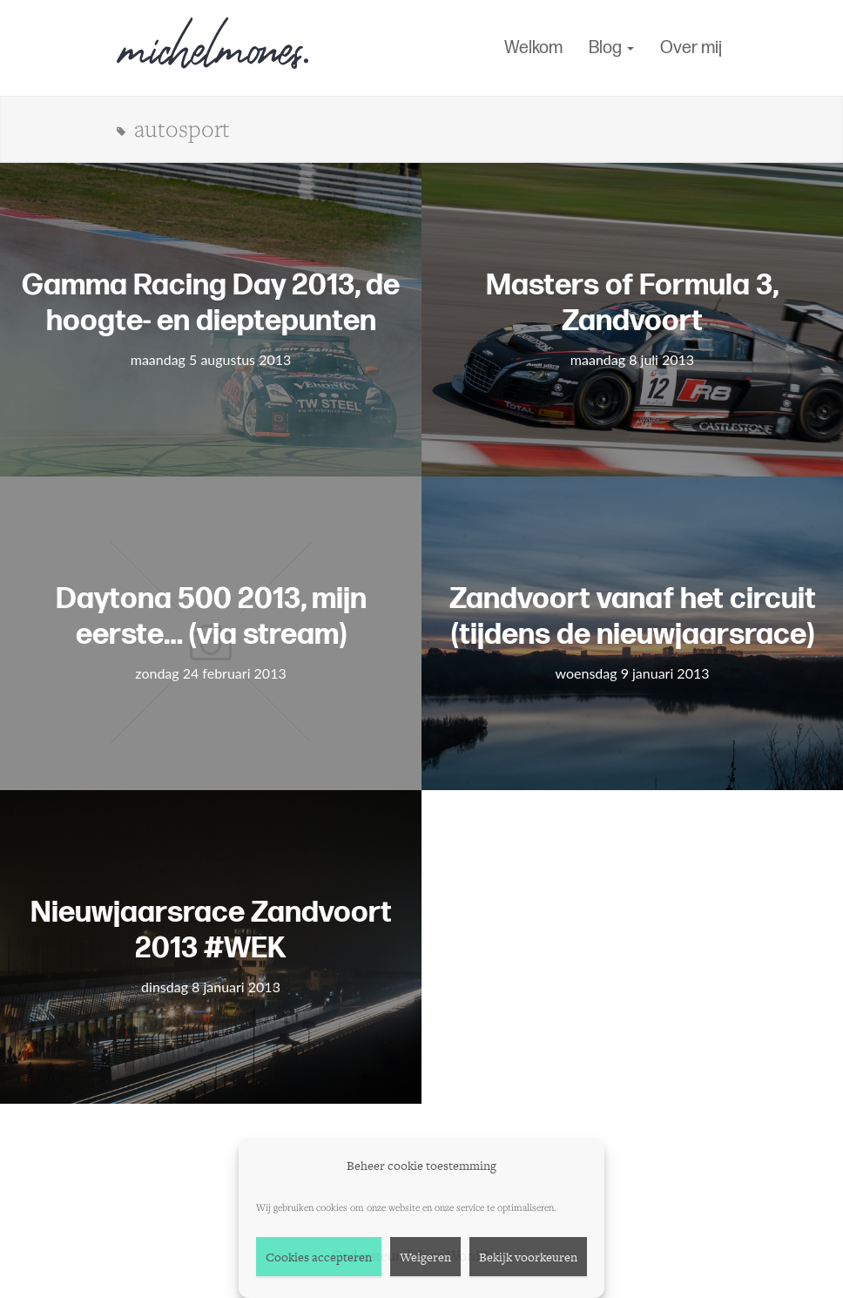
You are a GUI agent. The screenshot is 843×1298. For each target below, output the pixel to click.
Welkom (533, 47)
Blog (611, 47)
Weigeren (425, 1257)
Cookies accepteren (319, 1257)
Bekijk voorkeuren (528, 1257)
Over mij (691, 47)
